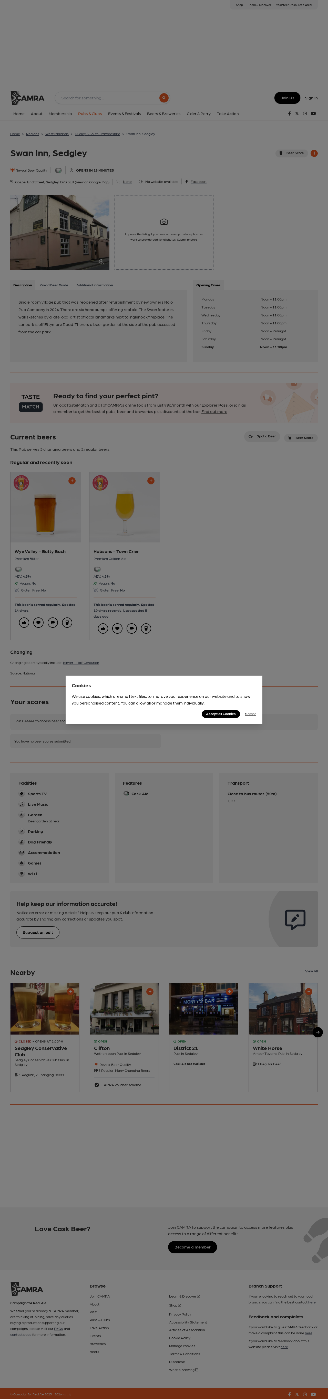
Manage (250, 714)
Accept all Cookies (221, 713)
